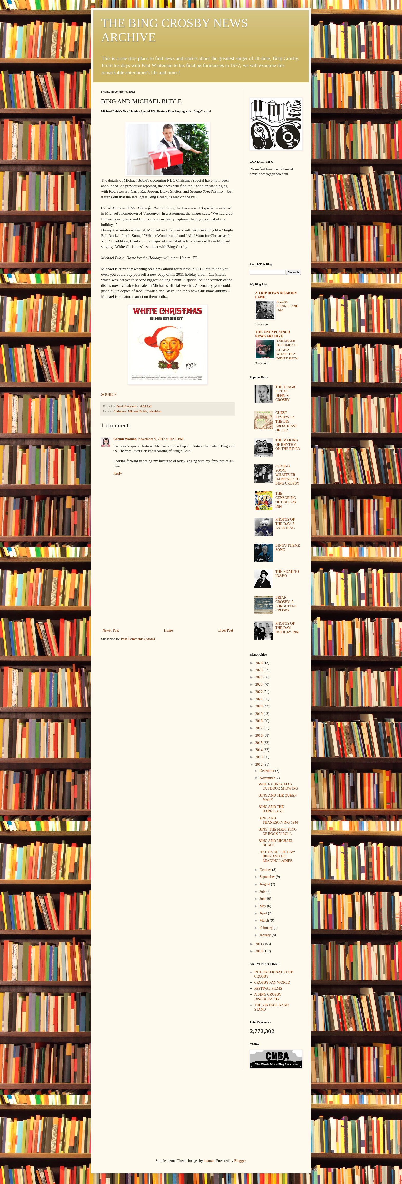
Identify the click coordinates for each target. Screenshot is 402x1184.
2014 (259, 750)
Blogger (239, 1161)
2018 (259, 721)
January (265, 935)
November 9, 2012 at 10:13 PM (160, 439)
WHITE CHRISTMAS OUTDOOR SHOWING (278, 786)
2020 (259, 706)
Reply (117, 473)
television (155, 411)
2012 (259, 764)
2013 (259, 757)
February (266, 928)
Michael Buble (137, 411)
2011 (259, 944)
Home (168, 630)
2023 (259, 684)
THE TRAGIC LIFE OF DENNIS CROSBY (286, 393)
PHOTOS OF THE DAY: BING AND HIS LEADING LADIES (277, 856)
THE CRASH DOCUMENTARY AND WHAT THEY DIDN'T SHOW (287, 349)
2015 (259, 743)
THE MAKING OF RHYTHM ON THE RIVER (287, 444)
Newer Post (110, 630)
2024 (259, 677)
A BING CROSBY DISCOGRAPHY (268, 997)
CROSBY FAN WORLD (272, 982)
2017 (259, 728)
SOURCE (109, 394)
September (267, 877)
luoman (209, 1161)
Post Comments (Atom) (138, 639)
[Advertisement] (167, 589)
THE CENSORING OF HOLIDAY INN (286, 499)
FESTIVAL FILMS (268, 988)
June (263, 899)
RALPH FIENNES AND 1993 (287, 306)
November (267, 778)
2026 (259, 663)
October (265, 870)
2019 (259, 714)
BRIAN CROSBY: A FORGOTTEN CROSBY (286, 604)
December (267, 771)
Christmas (119, 411)
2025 (259, 670)
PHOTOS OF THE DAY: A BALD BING (285, 524)
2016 (259, 735)
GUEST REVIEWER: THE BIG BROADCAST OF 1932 (286, 421)
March (264, 920)
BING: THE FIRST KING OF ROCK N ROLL (278, 831)
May (263, 906)
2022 (259, 692)
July (262, 891)
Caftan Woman (125, 439)
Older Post (225, 630)
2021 (259, 699)
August (265, 884)
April (263, 913)
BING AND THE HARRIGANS (271, 809)
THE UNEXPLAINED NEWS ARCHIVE (272, 334)
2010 (259, 951)
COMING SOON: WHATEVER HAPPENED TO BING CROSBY (287, 474)
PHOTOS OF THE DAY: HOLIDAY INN (286, 627)
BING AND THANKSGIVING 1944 (278, 820)
